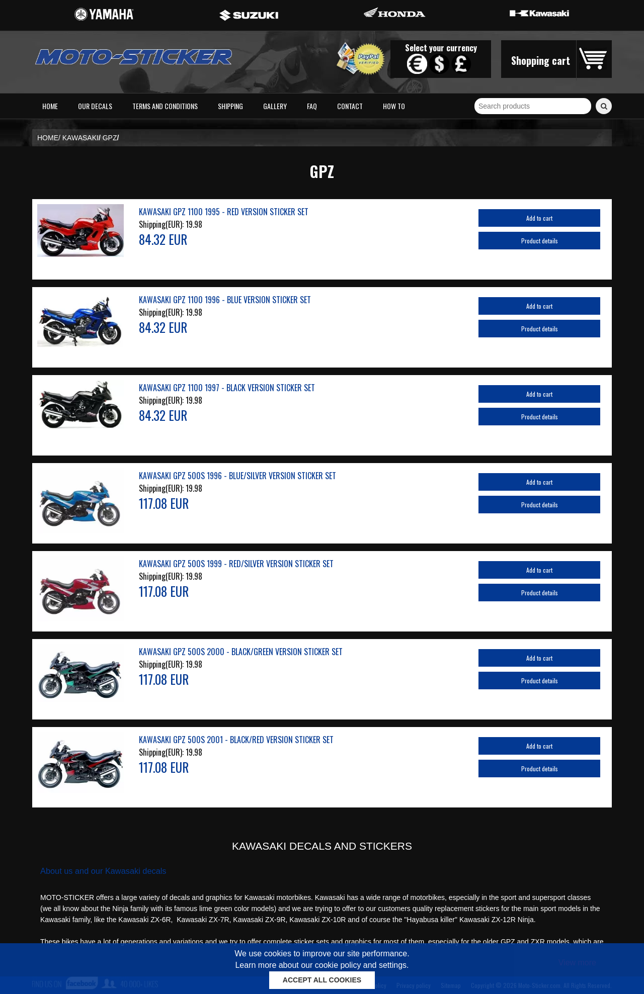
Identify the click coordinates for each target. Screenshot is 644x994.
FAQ (312, 106)
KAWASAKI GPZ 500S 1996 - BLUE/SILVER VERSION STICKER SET (237, 476)
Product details (539, 240)
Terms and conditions (165, 106)
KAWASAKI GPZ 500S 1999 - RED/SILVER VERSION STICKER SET (236, 564)
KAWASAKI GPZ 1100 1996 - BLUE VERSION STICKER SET (225, 300)
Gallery (275, 106)
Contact (350, 106)
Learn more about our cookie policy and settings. (322, 965)
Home (50, 106)
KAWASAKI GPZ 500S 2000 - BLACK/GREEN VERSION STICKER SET (241, 652)
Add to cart (539, 218)
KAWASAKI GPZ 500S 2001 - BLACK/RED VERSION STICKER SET (236, 740)
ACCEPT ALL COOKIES (322, 980)
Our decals (95, 106)
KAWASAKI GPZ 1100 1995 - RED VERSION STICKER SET (223, 212)
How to (394, 106)
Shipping (230, 106)
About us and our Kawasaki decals (103, 870)
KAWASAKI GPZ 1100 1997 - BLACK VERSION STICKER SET (227, 388)
